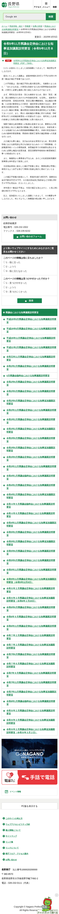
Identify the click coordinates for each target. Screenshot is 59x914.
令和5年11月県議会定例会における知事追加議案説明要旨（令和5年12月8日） (31, 580)
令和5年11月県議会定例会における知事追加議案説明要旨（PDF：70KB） (34, 62)
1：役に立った (13, 262)
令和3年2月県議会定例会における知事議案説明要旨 (30, 421)
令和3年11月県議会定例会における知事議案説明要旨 (31, 468)
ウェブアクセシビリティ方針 (18, 824)
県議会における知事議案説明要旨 (22, 312)
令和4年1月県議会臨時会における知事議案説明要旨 (30, 477)
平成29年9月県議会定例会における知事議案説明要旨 (31, 330)
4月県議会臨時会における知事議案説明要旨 (28, 375)
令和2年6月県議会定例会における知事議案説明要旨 (30, 383)
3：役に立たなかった (16, 271)
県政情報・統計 (16, 26)
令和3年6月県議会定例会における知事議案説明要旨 (30, 440)
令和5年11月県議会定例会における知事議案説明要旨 (31, 571)
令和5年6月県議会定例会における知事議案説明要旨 (30, 552)
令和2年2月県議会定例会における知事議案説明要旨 (30, 368)
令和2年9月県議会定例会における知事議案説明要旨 (30, 393)
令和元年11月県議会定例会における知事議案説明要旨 (30, 358)
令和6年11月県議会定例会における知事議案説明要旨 (31, 627)
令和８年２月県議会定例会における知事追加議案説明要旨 (30, 721)
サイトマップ (11, 836)
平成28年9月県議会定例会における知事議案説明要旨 (31, 321)
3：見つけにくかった (16, 291)
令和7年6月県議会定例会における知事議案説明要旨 (30, 656)
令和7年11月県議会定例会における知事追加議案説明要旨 (31, 693)
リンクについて (12, 848)
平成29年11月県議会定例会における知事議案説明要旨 (30, 339)
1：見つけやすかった (16, 283)
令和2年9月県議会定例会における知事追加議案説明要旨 (30, 402)
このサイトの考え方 (14, 818)
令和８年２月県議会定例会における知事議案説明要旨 (30, 712)
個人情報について (13, 830)
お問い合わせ (11, 860)
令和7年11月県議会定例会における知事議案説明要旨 (31, 684)
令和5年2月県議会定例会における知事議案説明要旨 (30, 533)
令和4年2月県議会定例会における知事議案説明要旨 (30, 487)
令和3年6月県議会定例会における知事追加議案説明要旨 (30, 449)
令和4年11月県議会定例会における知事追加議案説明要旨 (31, 524)
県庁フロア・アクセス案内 (17, 854)
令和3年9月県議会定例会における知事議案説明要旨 (30, 458)
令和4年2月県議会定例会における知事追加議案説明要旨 (30, 496)
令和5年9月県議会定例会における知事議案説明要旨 (30, 562)
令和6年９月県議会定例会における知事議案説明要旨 (31, 618)
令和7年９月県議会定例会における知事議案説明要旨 (31, 674)
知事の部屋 (37, 26)
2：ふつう (11, 266)
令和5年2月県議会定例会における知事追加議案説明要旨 (30, 543)
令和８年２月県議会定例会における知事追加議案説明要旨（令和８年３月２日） (30, 731)
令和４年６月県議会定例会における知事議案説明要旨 (30, 515)
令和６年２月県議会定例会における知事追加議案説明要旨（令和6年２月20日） (30, 599)
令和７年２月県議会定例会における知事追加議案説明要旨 (30, 646)
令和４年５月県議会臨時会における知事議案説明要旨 (30, 505)
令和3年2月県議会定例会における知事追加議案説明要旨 (30, 430)
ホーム (4, 26)
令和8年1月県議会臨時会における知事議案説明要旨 (30, 703)
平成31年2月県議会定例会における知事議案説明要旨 (31, 349)
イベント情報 (15, 792)
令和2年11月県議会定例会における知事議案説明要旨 (31, 411)
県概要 (28, 26)
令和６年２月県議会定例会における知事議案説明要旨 (30, 590)
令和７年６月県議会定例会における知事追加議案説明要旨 (30, 665)
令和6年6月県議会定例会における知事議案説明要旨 (30, 609)
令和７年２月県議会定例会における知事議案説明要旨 (30, 637)
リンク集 (9, 842)
